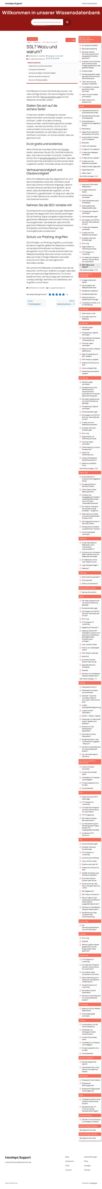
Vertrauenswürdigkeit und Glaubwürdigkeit (11, 51)
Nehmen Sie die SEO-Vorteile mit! (10, 57)
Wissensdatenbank (89, 3)
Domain (65, 122)
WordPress (93, 1183)
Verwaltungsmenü (48, 131)
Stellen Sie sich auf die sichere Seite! (10, 42)
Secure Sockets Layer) (51, 70)
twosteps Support (13, 3)
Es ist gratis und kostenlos (11, 46)
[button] (71, 40)
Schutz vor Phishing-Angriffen (9, 62)
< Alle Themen (32, 39)
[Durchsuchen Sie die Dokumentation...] (47, 22)
